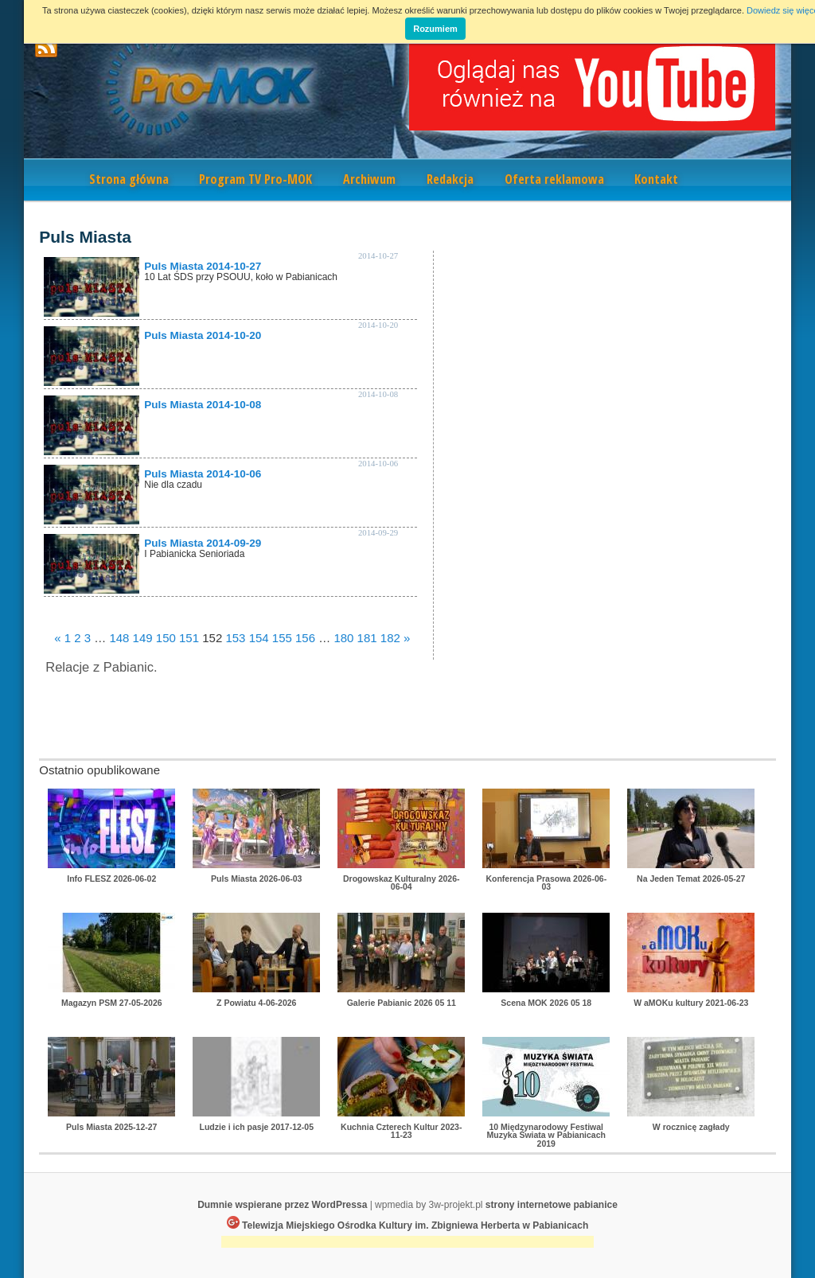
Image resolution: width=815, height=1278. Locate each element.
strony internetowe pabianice (551, 1204)
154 (259, 638)
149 (143, 638)
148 (119, 638)
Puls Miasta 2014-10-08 (202, 405)
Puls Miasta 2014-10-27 (202, 266)
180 (343, 638)
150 (166, 638)
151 (189, 638)
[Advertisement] (407, 1243)
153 (235, 638)
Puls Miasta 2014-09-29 (202, 543)
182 (390, 638)
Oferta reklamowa (554, 179)
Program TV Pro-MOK (255, 179)
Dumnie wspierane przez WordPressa (282, 1204)
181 (367, 638)
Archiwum (369, 179)
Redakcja (450, 179)
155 (282, 638)
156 (305, 638)
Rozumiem (435, 28)
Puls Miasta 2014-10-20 (202, 335)
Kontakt (656, 179)
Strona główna (129, 179)
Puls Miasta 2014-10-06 (202, 474)
